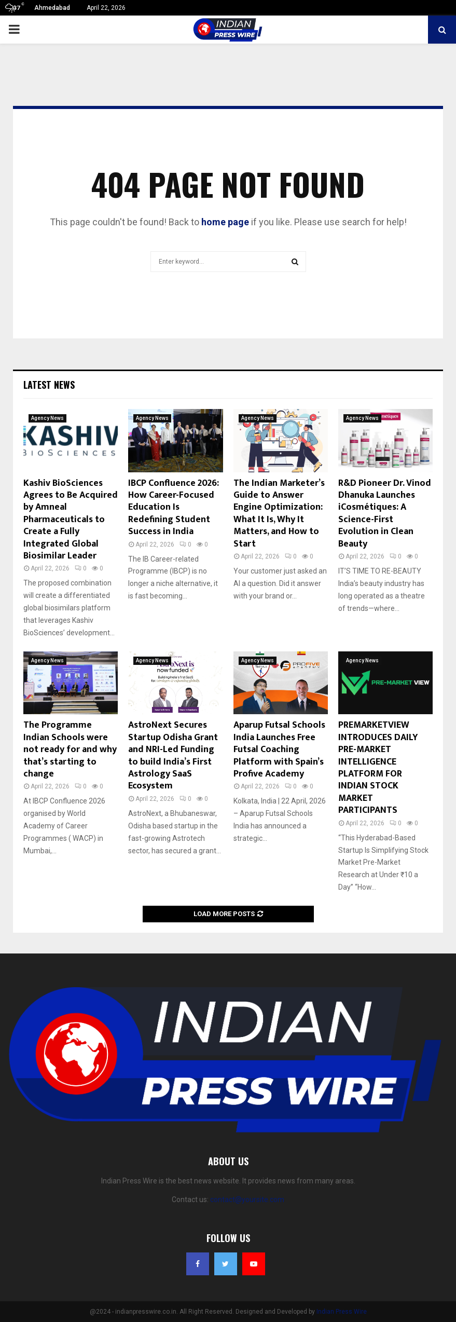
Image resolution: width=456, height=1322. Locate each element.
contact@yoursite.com (247, 1199)
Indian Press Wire (341, 1311)
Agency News (47, 418)
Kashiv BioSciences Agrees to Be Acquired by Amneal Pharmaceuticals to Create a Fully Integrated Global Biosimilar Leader (70, 519)
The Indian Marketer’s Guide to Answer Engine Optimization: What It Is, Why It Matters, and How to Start (279, 513)
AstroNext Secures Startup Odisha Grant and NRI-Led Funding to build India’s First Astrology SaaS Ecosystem (173, 755)
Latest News (49, 384)
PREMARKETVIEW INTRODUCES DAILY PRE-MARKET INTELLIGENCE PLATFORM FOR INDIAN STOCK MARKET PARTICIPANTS (378, 767)
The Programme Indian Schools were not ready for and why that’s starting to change (70, 749)
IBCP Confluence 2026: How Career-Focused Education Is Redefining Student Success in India (173, 507)
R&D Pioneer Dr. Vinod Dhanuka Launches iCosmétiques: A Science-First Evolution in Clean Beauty (384, 513)
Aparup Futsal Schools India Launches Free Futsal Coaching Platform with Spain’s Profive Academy (279, 749)
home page (225, 221)
